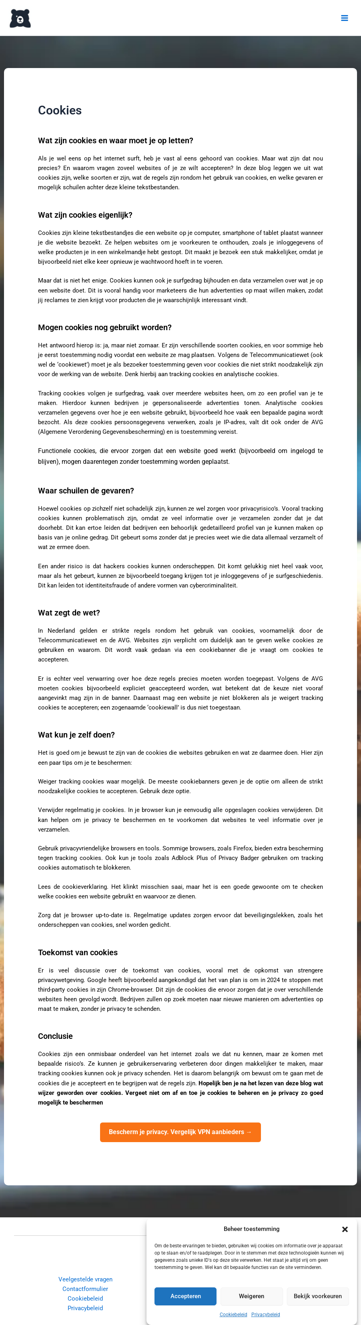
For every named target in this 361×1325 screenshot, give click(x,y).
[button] (345, 1231)
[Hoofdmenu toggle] (344, 18)
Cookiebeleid (233, 1316)
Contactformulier (85, 1289)
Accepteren (185, 1298)
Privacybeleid (265, 1316)
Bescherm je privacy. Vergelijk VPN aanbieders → (180, 1132)
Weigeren (251, 1298)
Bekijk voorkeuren (318, 1298)
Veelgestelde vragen (85, 1279)
